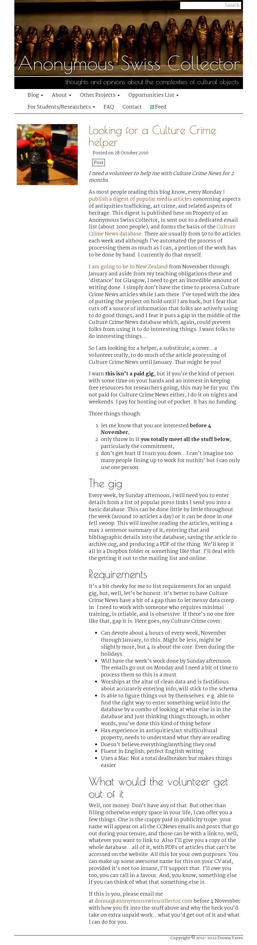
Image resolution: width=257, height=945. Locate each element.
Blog (35, 95)
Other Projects (100, 95)
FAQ (109, 107)
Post (98, 162)
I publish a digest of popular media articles (157, 195)
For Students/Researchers (61, 107)
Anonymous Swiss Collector (128, 63)
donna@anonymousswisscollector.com (143, 901)
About (61, 95)
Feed (158, 107)
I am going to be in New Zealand (128, 267)
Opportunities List (153, 95)
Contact (132, 107)
